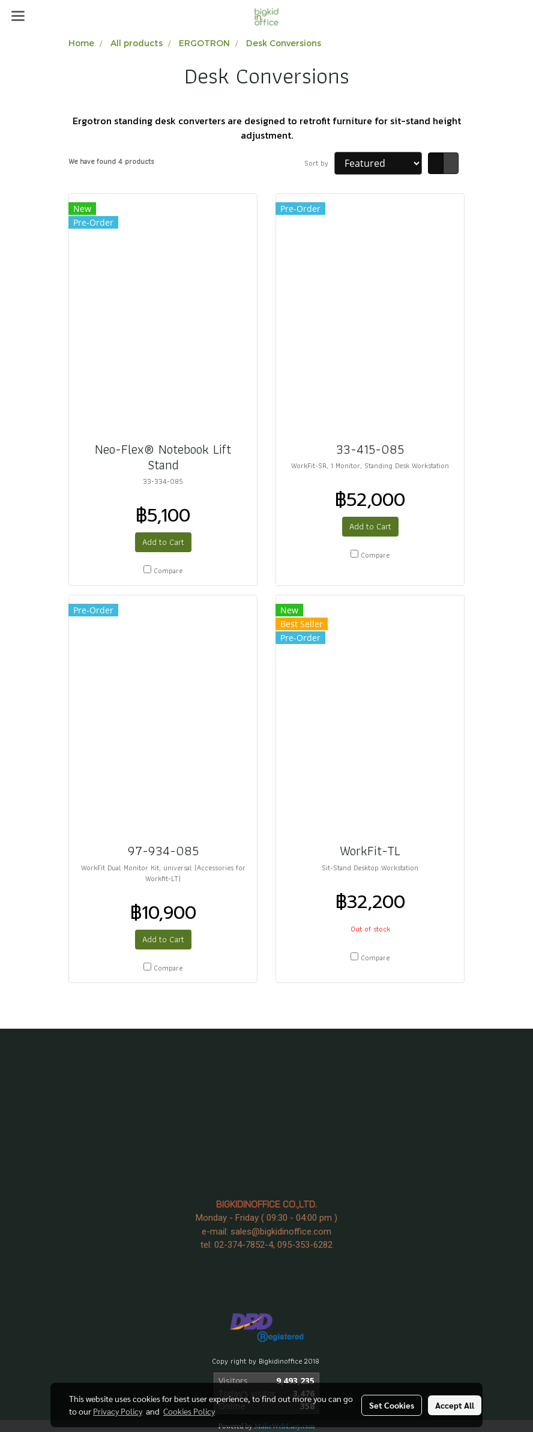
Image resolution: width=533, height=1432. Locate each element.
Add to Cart (163, 542)
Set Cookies (391, 1405)
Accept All (454, 1405)
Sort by (319, 163)
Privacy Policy (117, 1411)
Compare (168, 570)
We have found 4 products (111, 161)
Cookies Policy (189, 1411)
